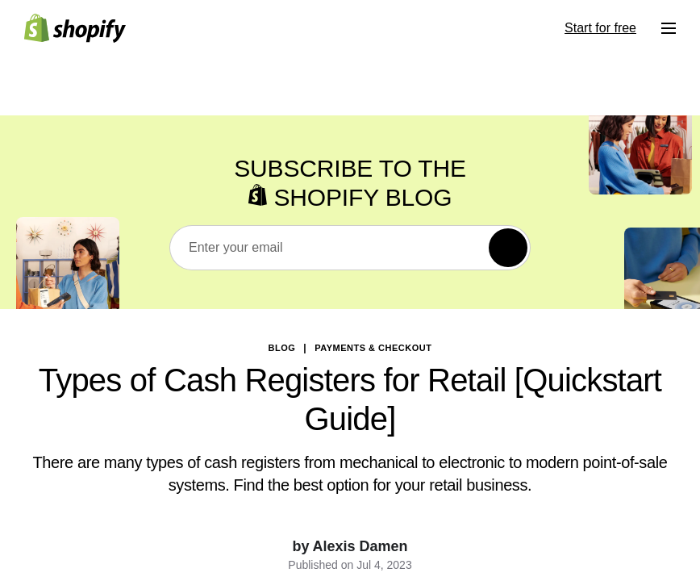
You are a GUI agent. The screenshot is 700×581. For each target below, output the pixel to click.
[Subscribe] (508, 247)
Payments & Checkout (373, 348)
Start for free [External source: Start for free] (600, 28)
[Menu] (668, 28)
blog (282, 348)
